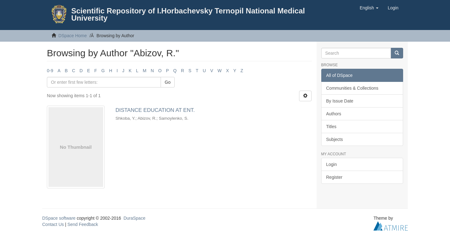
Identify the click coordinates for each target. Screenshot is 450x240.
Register (334, 177)
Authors (333, 113)
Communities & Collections (352, 88)
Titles (331, 126)
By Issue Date (339, 100)
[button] (369, 8)
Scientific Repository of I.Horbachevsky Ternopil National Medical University (188, 14)
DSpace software (59, 218)
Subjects (334, 139)
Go (168, 82)
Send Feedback (83, 224)
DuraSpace (134, 218)
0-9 (50, 70)
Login (331, 164)
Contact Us (53, 224)
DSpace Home (72, 35)
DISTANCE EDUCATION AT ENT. (155, 110)
